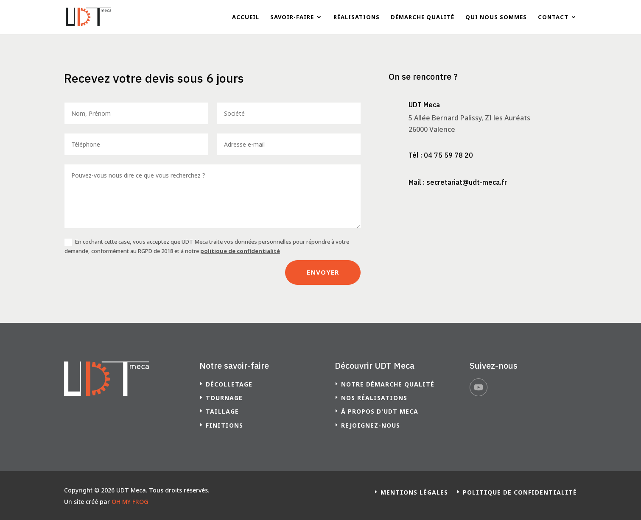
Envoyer (323, 272)
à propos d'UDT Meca (379, 411)
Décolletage (229, 384)
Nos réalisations (374, 398)
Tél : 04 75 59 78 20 (441, 155)
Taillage (222, 411)
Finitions (224, 425)
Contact (553, 17)
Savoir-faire (292, 17)
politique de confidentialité (240, 251)
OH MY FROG (130, 502)
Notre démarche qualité (387, 384)
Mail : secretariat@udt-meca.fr (458, 182)
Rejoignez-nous (370, 425)
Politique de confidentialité (520, 492)
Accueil (245, 17)
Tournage (224, 398)
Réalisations (356, 17)
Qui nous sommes (496, 17)
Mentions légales (414, 492)
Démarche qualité (422, 17)
